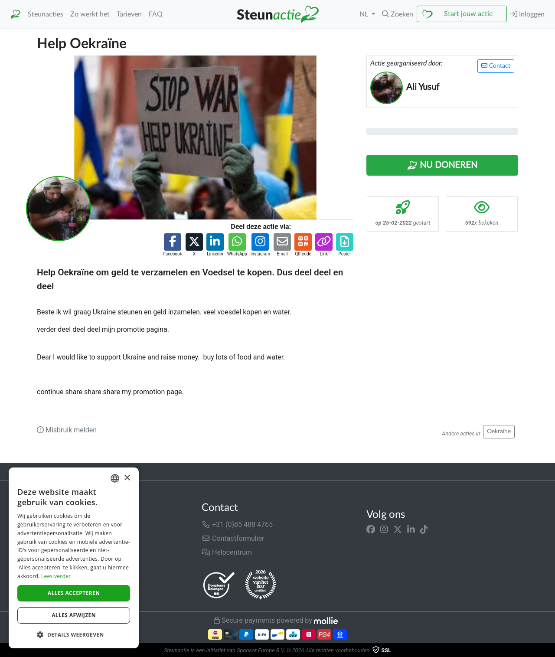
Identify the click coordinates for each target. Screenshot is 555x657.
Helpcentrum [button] (227, 552)
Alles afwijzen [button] (74, 615)
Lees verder (56, 576)
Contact (495, 65)
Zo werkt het (90, 14)
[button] (398, 14)
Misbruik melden (67, 430)
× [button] (127, 478)
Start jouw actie (468, 13)
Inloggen (527, 14)
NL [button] (364, 14)
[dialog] (74, 557)
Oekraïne (499, 431)
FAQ (156, 14)
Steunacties (45, 14)
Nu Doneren (442, 165)
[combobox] (115, 478)
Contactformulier (233, 538)
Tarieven (129, 14)
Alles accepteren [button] (74, 593)
